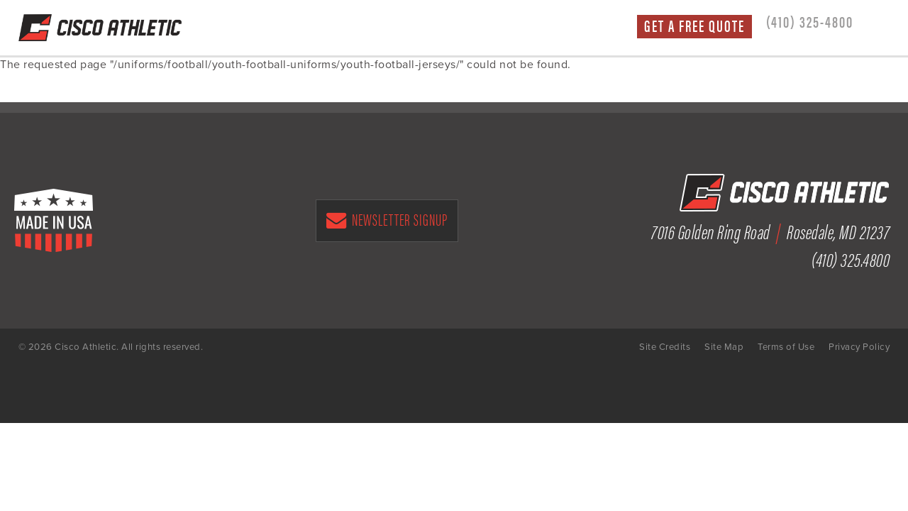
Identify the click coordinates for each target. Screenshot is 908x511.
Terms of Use (786, 347)
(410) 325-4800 (809, 21)
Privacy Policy (859, 347)
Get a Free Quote (694, 26)
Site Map (723, 347)
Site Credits (664, 347)
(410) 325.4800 (851, 258)
